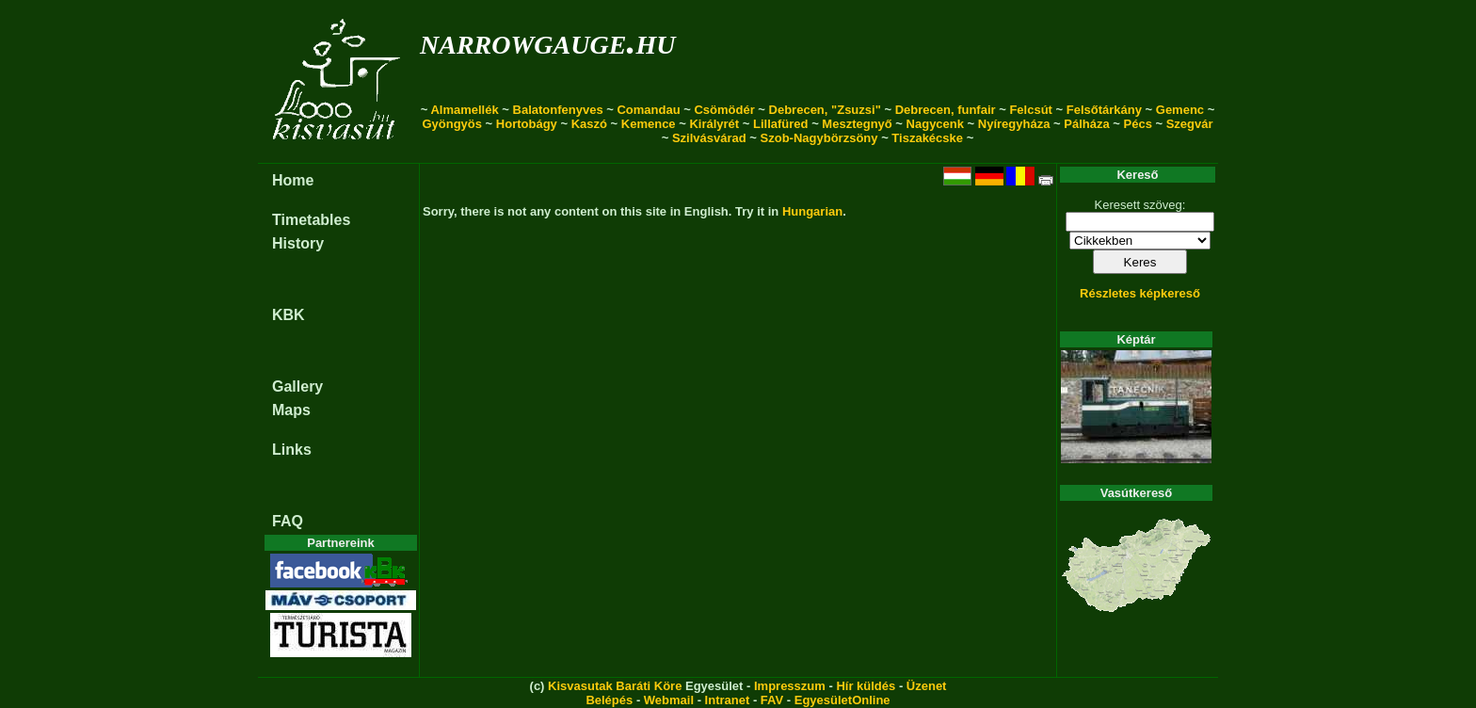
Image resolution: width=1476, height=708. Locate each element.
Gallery (297, 386)
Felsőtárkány (1104, 110)
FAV (772, 700)
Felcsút (1030, 110)
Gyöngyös (452, 124)
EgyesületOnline (842, 700)
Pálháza (1086, 124)
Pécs (1138, 124)
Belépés (609, 700)
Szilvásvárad (709, 138)
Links (292, 450)
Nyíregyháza (1014, 124)
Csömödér (724, 110)
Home (292, 180)
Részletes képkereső (1140, 293)
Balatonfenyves (558, 110)
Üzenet (926, 686)
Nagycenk (935, 124)
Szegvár (1189, 124)
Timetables (311, 220)
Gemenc (1180, 110)
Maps (291, 410)
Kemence (648, 124)
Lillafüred (781, 124)
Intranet (727, 700)
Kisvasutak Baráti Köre (615, 686)
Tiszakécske (927, 138)
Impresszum (790, 686)
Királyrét (714, 124)
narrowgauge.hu (547, 41)
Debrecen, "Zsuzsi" (825, 110)
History (298, 243)
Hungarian (812, 211)
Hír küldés (865, 686)
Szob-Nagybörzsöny (819, 138)
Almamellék (464, 110)
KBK (288, 315)
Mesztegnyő (856, 124)
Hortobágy (526, 124)
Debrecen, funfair (945, 110)
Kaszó (589, 124)
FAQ (287, 521)
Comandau (648, 110)
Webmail (669, 700)
